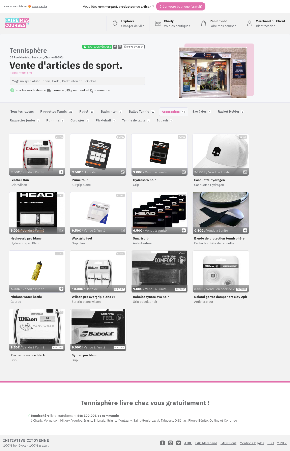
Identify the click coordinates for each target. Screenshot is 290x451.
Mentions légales (252, 443)
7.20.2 (282, 443)
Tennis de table (136, 120)
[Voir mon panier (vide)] (218, 23)
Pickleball (106, 120)
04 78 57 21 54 (134, 46)
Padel (86, 111)
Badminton (111, 111)
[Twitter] (178, 443)
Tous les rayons (22, 111)
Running (55, 120)
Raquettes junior (25, 120)
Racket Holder (231, 111)
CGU (270, 443)
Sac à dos (201, 111)
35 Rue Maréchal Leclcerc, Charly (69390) (36, 57)
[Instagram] (170, 443)
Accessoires (174, 112)
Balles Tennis (142, 111)
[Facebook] (162, 443)
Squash (164, 120)
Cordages (79, 120)
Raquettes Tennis (56, 111)
